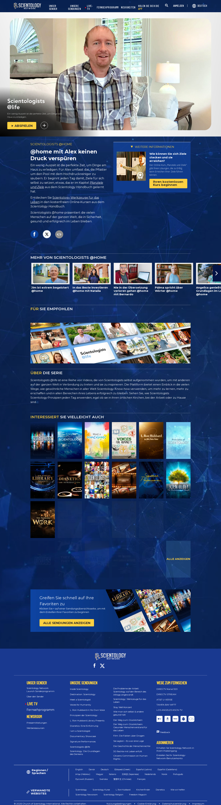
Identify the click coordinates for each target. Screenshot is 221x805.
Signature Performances (83, 738)
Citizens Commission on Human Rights (130, 754)
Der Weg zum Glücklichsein (127, 716)
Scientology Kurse (101, 786)
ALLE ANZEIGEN (178, 559)
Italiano (112, 771)
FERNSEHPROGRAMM (108, 7)
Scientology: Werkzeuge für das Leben (129, 697)
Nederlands (150, 771)
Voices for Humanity (80, 701)
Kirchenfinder (143, 786)
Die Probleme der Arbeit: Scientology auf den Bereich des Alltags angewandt (129, 688)
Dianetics (160, 786)
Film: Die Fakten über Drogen (128, 732)
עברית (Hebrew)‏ (82, 771)
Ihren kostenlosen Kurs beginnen (168, 183)
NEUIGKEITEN (128, 7)
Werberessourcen (35, 724)
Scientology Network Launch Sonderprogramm (40, 686)
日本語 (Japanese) (130, 771)
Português (178, 771)
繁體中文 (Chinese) (122, 775)
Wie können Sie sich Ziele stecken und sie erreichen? (167, 157)
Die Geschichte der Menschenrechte (131, 742)
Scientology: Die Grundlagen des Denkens (85, 749)
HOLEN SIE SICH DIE (148, 7)
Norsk (164, 771)
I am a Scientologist (80, 727)
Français (141, 775)
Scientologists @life (80, 743)
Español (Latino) (144, 766)
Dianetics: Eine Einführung (84, 722)
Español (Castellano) (167, 766)
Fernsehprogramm (40, 706)
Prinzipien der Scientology (83, 712)
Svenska (103, 775)
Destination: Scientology (82, 691)
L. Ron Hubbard (123, 786)
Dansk (92, 766)
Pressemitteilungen (37, 719)
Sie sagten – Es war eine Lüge (128, 737)
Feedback (165, 729)
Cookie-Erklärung (146, 800)
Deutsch (105, 766)
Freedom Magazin (138, 791)
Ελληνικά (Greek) (122, 766)
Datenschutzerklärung (174, 800)
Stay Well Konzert (122, 704)
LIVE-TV (90, 7)
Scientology (81, 786)
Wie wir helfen (178, 786)
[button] (217, 273)
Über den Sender (35, 693)
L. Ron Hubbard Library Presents (87, 717)
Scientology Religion (113, 791)
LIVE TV (32, 700)
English (79, 766)
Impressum (198, 800)
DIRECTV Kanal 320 (167, 685)
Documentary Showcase (83, 733)
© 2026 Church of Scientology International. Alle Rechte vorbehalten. (50, 800)
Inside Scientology (79, 685)
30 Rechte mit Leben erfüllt (127, 748)
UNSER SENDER (53, 7)
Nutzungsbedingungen (119, 800)
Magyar (99, 771)
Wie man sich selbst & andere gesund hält (128, 710)
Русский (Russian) (84, 775)
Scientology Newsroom (86, 791)
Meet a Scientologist (80, 696)
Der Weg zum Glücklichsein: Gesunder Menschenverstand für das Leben (130, 724)
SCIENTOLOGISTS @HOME (51, 144)
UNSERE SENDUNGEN (74, 7)
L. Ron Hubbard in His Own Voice (87, 706)
